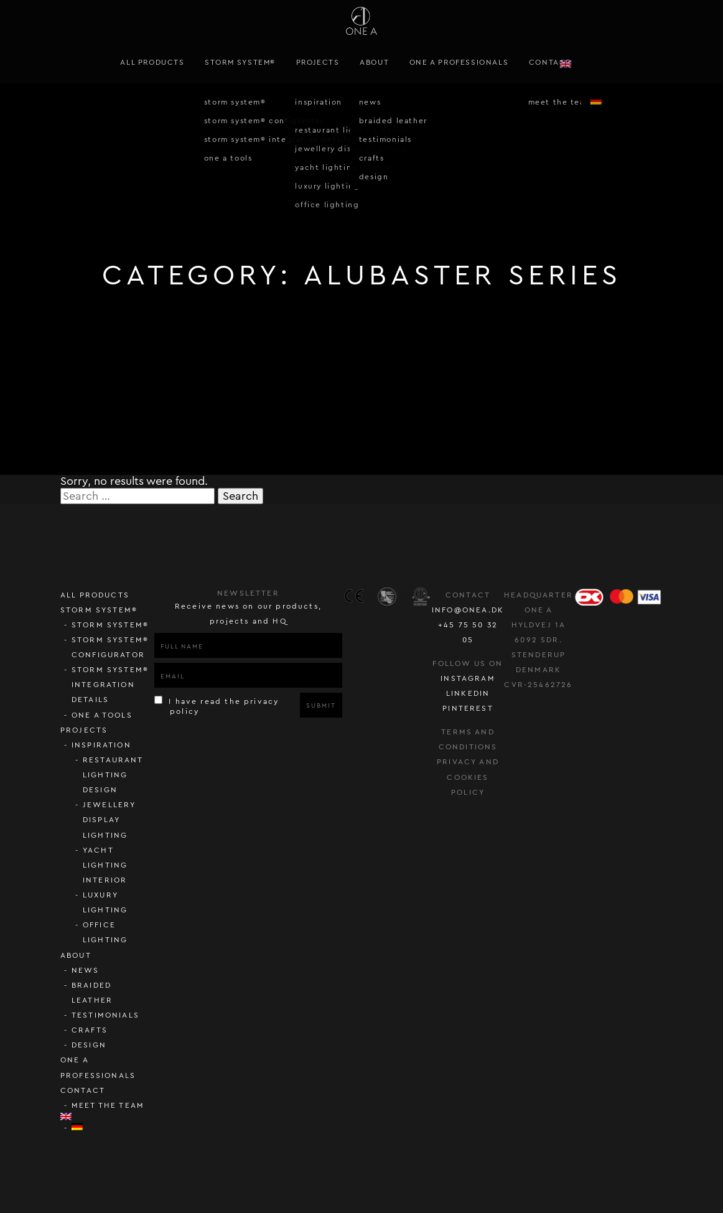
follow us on (467, 663)
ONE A (539, 610)
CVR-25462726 (538, 684)
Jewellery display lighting (109, 819)
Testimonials (105, 1015)
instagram (468, 678)
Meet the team (108, 1105)
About (374, 62)
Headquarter (538, 595)
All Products (152, 62)
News (86, 970)
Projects (318, 62)
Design (89, 1045)
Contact (550, 62)
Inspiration (101, 745)
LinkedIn (468, 693)
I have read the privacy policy (216, 706)
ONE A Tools (102, 715)
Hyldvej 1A (538, 625)
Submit (320, 706)
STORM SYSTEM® (240, 62)
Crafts (90, 1030)
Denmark (538, 669)
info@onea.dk (468, 610)
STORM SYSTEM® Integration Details (110, 684)
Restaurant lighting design (113, 775)
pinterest (467, 708)
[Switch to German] (113, 1126)
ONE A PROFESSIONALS (458, 62)
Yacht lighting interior (105, 865)
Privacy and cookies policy (468, 776)
